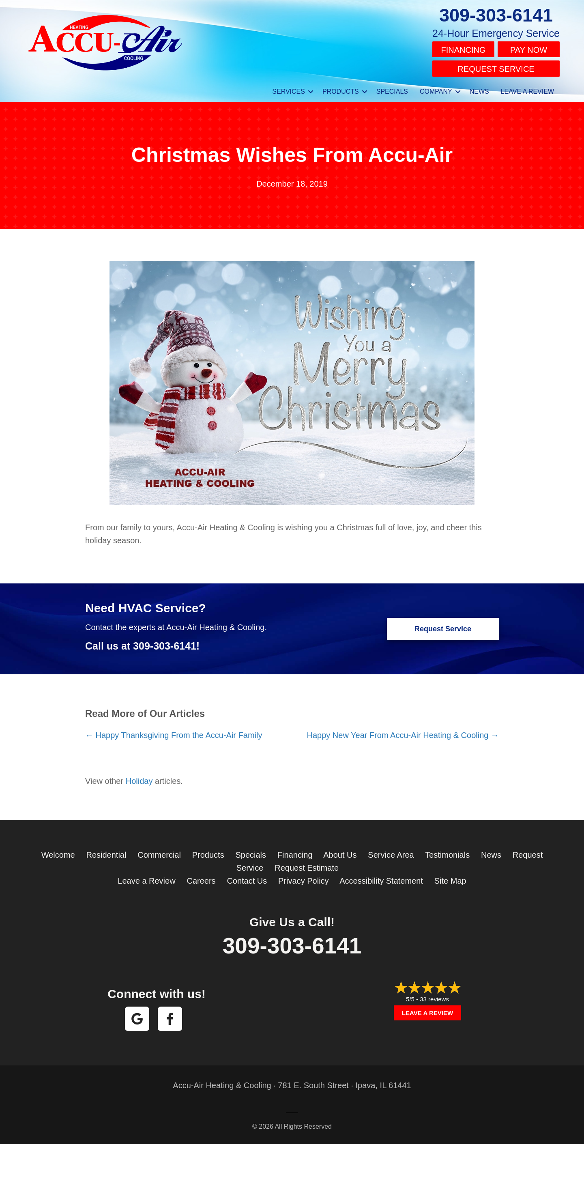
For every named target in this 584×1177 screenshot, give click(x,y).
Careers (201, 877)
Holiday (139, 777)
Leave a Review (146, 877)
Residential (106, 851)
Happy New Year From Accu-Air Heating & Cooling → (403, 731)
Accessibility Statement (381, 877)
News (491, 851)
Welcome (58, 851)
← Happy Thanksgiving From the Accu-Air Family (173, 731)
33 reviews (434, 995)
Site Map (450, 877)
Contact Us (247, 877)
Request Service (495, 66)
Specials (250, 851)
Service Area (391, 851)
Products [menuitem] (340, 87)
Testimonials (447, 851)
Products (208, 851)
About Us (339, 851)
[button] (310, 88)
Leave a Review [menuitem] (527, 87)
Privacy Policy (303, 877)
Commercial (159, 851)
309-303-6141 (496, 15)
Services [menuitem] (288, 87)
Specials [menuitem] (392, 87)
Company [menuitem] (436, 87)
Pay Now (528, 49)
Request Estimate (307, 864)
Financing (463, 49)
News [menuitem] (479, 87)
